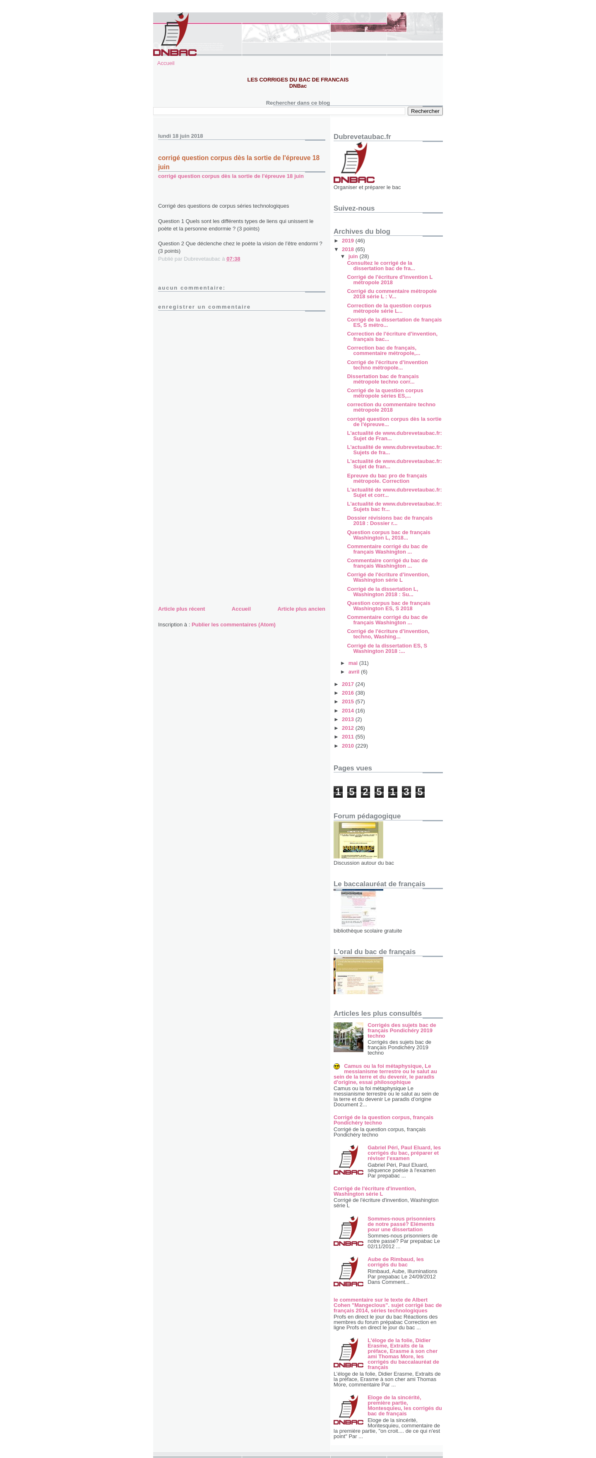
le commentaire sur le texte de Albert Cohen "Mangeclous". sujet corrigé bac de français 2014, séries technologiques (388, 1305)
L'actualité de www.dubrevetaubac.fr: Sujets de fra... (394, 450)
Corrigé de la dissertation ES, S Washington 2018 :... (387, 648)
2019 (349, 240)
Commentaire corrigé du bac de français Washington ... (387, 549)
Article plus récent (181, 609)
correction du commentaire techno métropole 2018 (391, 407)
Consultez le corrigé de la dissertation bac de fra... (381, 265)
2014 (349, 710)
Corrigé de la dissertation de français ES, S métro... (394, 322)
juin (354, 256)
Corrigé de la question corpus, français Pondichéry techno (383, 1120)
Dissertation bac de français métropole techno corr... (382, 379)
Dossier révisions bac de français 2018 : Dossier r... (390, 520)
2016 (349, 693)
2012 (349, 728)
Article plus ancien (301, 609)
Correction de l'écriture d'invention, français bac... (392, 336)
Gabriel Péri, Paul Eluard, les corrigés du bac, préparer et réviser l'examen (404, 1152)
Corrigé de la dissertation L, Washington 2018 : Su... (382, 591)
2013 (349, 719)
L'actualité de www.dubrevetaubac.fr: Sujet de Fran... (394, 435)
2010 (349, 746)
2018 (349, 249)
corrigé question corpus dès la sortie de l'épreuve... (394, 421)
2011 (349, 737)
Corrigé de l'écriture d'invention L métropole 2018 (390, 279)
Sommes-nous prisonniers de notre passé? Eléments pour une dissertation (401, 1224)
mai (353, 663)
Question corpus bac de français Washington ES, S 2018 (388, 605)
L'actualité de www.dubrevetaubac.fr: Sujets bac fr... (394, 506)
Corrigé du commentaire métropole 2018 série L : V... (392, 294)
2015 (349, 701)
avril (354, 672)
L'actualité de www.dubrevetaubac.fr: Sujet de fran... (394, 464)
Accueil (166, 63)
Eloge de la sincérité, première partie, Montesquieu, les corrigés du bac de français (405, 1405)
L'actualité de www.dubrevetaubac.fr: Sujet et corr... (394, 492)
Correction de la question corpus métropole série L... (389, 308)
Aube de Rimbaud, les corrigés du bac (396, 1262)
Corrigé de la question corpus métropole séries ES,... (385, 393)
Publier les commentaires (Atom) (234, 624)
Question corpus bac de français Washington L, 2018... (388, 535)
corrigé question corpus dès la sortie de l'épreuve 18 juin (231, 176)
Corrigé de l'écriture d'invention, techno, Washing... (388, 634)
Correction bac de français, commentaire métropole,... (383, 350)
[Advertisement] (220, 545)
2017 (349, 684)
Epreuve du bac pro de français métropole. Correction (387, 478)
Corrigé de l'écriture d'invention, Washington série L (388, 577)
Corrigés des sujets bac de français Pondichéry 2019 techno (402, 1030)
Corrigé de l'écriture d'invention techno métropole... (387, 365)
